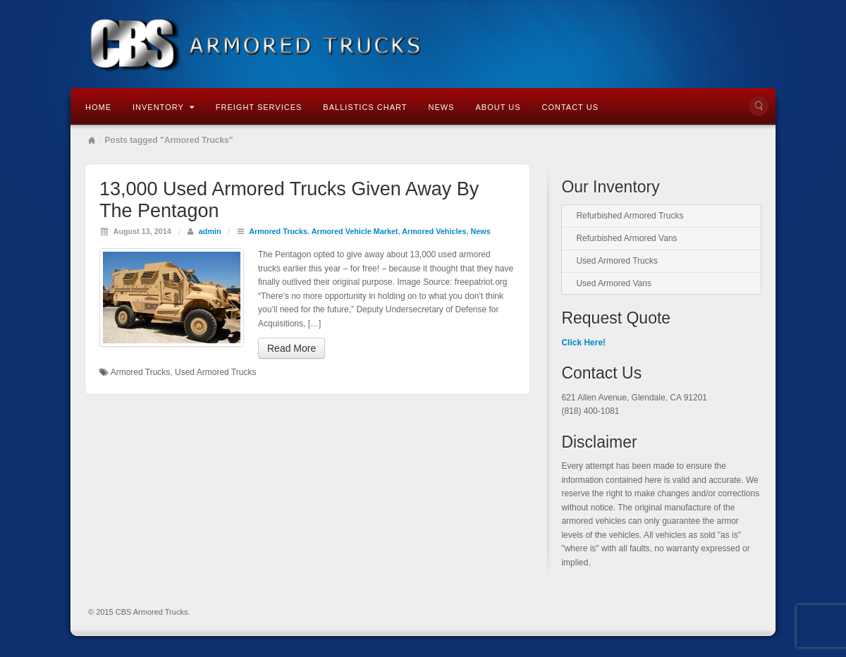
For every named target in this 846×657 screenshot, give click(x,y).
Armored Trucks (278, 231)
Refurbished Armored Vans (626, 238)
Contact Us (570, 107)
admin (210, 231)
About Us (497, 107)
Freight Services (259, 107)
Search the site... (758, 105)
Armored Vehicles (434, 231)
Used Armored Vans (613, 283)
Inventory (164, 107)
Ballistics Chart (365, 107)
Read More (291, 348)
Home (98, 107)
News (441, 107)
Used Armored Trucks (215, 372)
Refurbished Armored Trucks (629, 216)
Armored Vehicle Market (355, 231)
